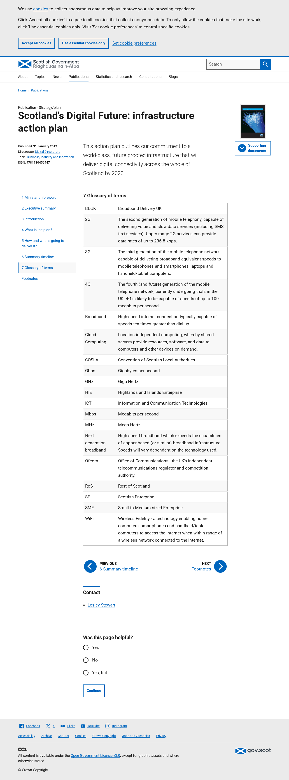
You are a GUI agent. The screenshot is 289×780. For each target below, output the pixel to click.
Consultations (150, 77)
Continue (94, 691)
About (23, 77)
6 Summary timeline (38, 257)
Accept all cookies (36, 43)
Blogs (173, 77)
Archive (46, 736)
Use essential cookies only (83, 43)
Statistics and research (114, 77)
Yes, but (99, 672)
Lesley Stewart (101, 605)
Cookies (80, 736)
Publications (79, 77)
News (57, 77)
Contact (63, 736)
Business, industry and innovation (50, 157)
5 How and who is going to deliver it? (43, 243)
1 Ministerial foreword (39, 197)
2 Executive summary (39, 208)
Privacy (161, 736)
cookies (40, 8)
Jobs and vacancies (136, 736)
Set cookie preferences (134, 43)
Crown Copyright (104, 736)
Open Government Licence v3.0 (95, 755)
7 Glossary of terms (37, 268)
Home (22, 90)
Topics (40, 77)
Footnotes (30, 278)
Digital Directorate (47, 151)
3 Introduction (33, 219)
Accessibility (26, 736)
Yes (95, 647)
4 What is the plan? (37, 230)
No (95, 660)
